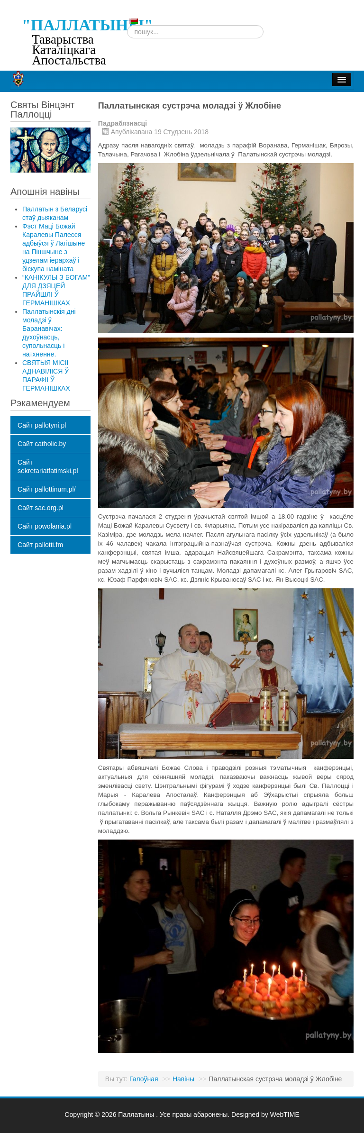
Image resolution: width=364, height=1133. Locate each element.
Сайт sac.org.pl (41, 508)
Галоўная (143, 1079)
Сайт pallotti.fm (40, 544)
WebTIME (285, 1114)
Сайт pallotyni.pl (42, 425)
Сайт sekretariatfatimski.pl (48, 466)
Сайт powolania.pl (45, 526)
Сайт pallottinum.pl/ (47, 489)
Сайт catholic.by (42, 444)
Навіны (183, 1079)
